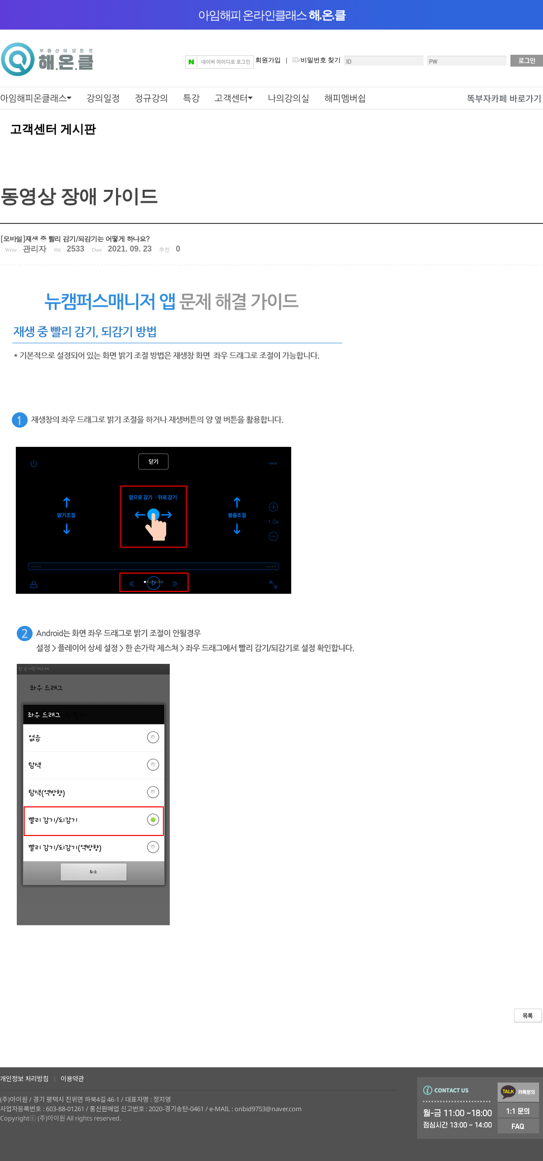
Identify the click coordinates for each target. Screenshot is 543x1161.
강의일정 (103, 98)
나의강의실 (289, 98)
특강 (191, 98)
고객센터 (231, 98)
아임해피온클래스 (33, 98)
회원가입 (268, 59)
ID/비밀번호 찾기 (316, 59)
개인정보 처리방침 (24, 1078)
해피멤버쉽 (345, 98)
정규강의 (151, 98)
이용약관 (72, 1078)
